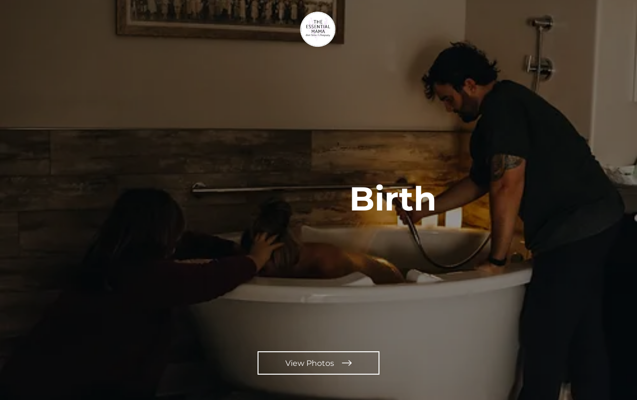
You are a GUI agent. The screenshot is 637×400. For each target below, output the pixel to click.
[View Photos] (318, 363)
